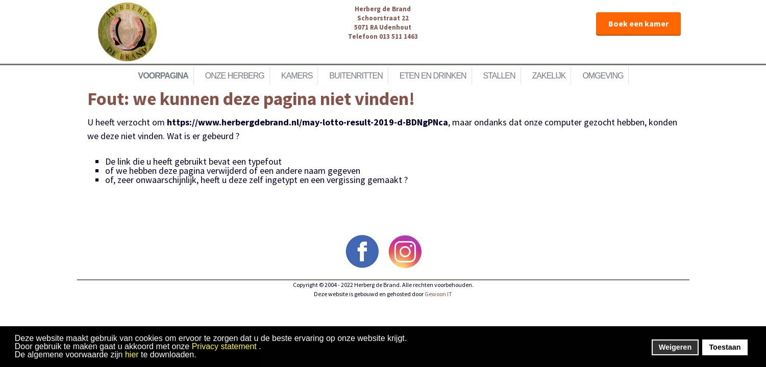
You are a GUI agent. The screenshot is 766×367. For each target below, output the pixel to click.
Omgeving (602, 75)
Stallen (499, 75)
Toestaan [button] (724, 347)
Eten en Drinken (433, 75)
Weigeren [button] (675, 347)
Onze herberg (234, 75)
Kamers (297, 75)
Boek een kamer (638, 23)
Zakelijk (549, 75)
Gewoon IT (438, 294)
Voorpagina (163, 75)
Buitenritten (355, 75)
